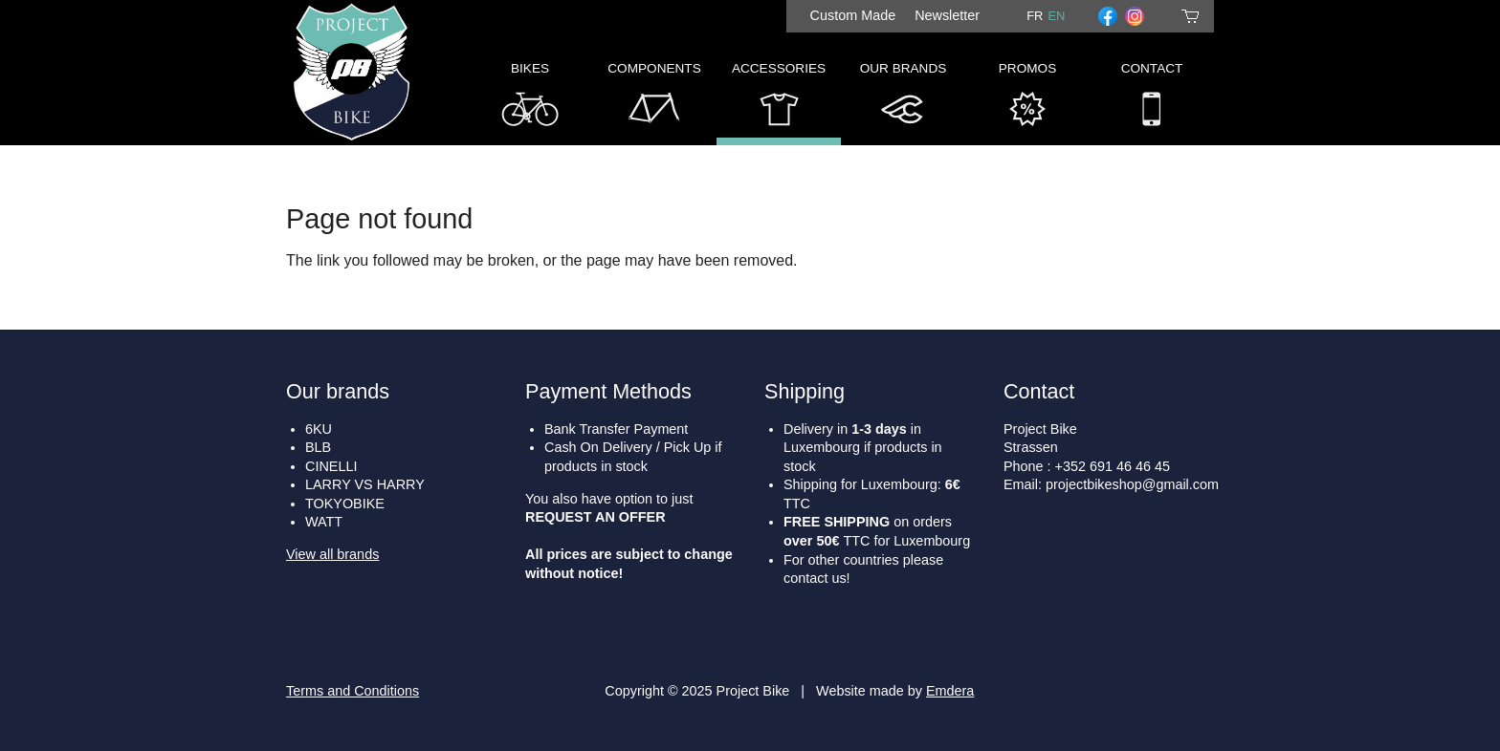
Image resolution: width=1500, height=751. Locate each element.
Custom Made (853, 15)
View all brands (332, 554)
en (1056, 16)
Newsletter (947, 15)
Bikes (530, 99)
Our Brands (903, 99)
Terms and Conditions (352, 690)
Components (653, 99)
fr (1034, 16)
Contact (1152, 99)
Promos (1027, 99)
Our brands (337, 391)
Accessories (779, 99)
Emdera (950, 690)
